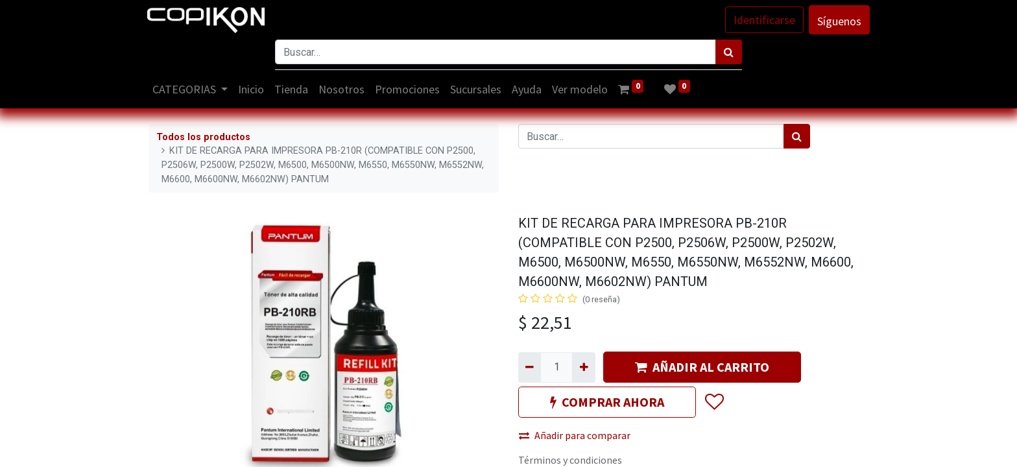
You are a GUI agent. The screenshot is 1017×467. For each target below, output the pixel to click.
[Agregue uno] (583, 367)
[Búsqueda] (728, 52)
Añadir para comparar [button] (574, 435)
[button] (714, 403)
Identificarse (763, 19)
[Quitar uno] (529, 367)
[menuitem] (253, 89)
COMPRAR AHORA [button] (607, 402)
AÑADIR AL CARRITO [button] (702, 367)
